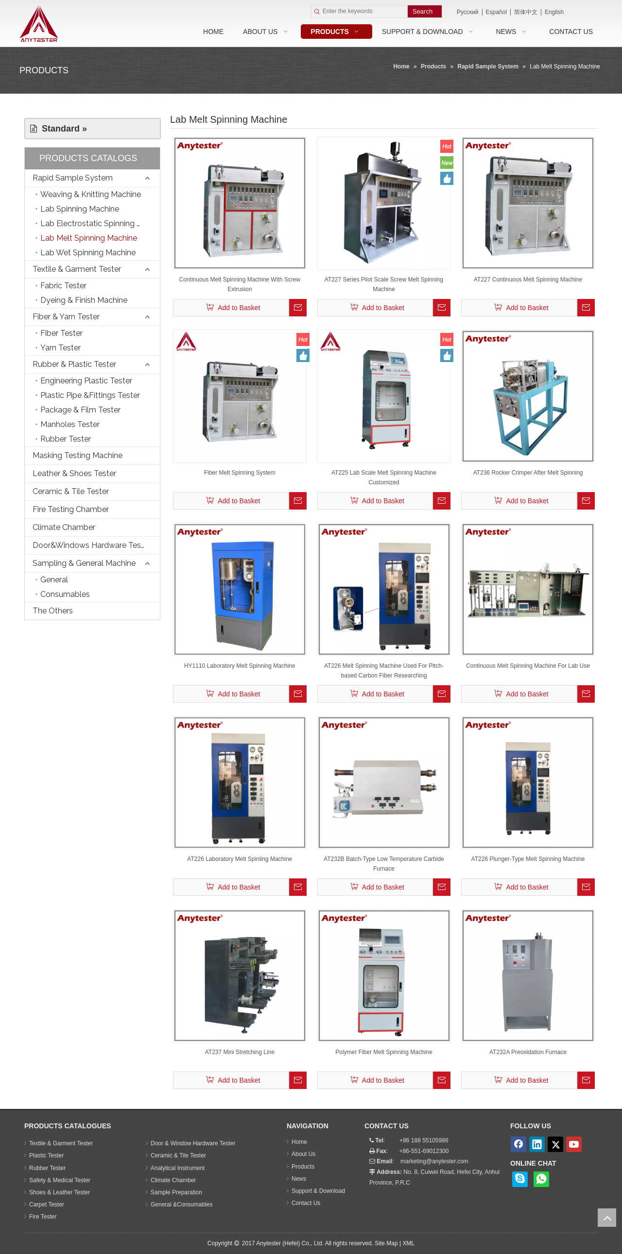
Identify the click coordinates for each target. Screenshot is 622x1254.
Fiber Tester (61, 333)
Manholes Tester (70, 424)
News (299, 1178)
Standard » (58, 128)
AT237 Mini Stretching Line (240, 1052)
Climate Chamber (64, 527)
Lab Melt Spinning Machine (88, 238)
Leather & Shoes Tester (74, 473)
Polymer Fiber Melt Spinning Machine (383, 1052)
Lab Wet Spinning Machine (88, 252)
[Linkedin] (537, 1144)
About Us (303, 1154)
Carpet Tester (46, 1204)
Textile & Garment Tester (77, 269)
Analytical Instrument (178, 1168)
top (607, 1217)
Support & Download (318, 1191)
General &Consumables (181, 1204)
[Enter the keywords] (365, 11)
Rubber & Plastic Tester (74, 364)
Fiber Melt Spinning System (240, 472)
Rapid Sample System (73, 177)
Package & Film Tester (80, 409)
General (54, 579)
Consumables (65, 594)
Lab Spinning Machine (79, 209)
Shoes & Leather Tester (59, 1192)
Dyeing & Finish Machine (83, 300)
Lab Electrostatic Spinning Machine (100, 223)
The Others (53, 610)
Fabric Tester (63, 285)
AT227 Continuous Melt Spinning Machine (528, 279)
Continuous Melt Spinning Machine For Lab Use (528, 665)
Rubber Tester (65, 439)
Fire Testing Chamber (71, 509)
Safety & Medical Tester (59, 1180)
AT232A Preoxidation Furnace (528, 1052)
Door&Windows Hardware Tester (92, 545)
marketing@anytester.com (434, 1161)
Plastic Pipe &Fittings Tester (90, 395)
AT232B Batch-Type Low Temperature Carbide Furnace (384, 864)
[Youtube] (574, 1144)
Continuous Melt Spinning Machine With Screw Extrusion (239, 284)
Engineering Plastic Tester (86, 380)
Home (299, 1141)
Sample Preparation (176, 1192)
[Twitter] (555, 1144)
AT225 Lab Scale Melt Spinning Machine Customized (383, 477)
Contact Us (306, 1203)
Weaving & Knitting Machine (90, 194)
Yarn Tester (60, 347)
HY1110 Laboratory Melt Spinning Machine (239, 665)
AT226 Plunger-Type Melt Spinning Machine (528, 859)
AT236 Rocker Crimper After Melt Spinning (528, 472)
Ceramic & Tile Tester (71, 491)
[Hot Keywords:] (425, 11)
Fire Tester (42, 1216)
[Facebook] (518, 1144)
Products (303, 1166)
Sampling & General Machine (84, 563)
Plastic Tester (46, 1155)
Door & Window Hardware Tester (193, 1143)
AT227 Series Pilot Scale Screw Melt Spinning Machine (384, 284)
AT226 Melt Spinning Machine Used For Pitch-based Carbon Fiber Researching (384, 670)
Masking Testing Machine (77, 455)
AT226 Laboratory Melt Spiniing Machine (239, 859)
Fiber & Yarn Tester (66, 316)
